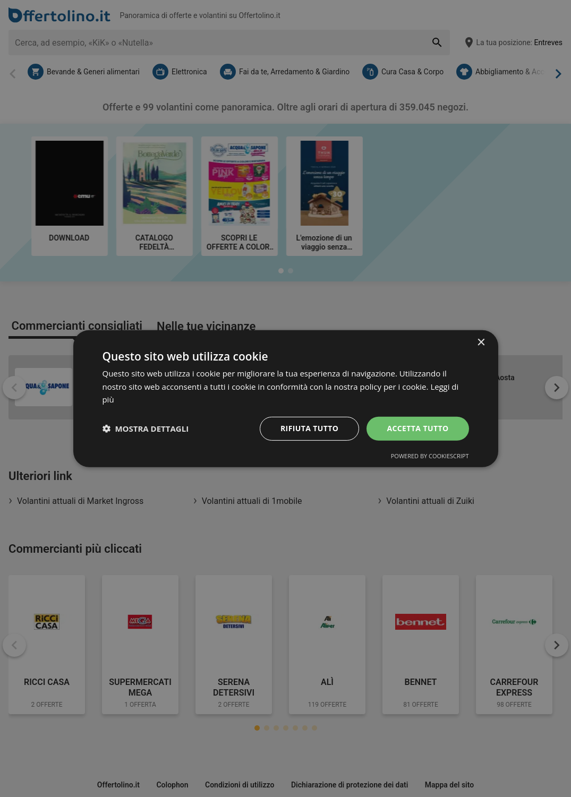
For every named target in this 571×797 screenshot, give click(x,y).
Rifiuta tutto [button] (309, 428)
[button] (146, 428)
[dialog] (285, 398)
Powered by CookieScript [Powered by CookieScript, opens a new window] (430, 456)
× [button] (481, 342)
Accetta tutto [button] (417, 428)
